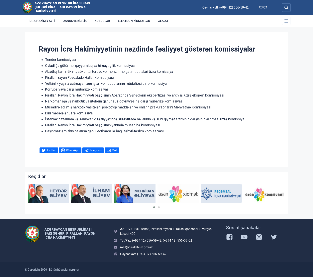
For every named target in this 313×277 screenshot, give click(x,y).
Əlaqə (163, 21)
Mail (114, 150)
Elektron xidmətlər (134, 21)
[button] (154, 207)
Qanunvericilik (75, 21)
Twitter (51, 150)
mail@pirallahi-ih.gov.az (136, 247)
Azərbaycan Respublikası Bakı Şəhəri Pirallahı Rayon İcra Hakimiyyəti (62, 7)
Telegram (95, 150)
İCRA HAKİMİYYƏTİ (42, 21)
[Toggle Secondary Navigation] (286, 21)
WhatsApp (72, 150)
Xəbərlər (102, 21)
